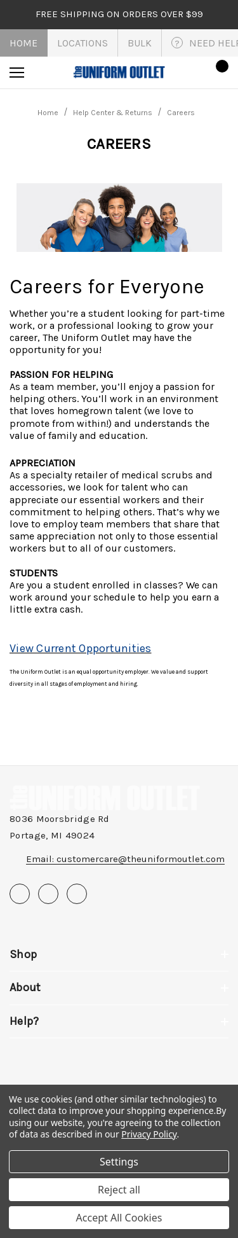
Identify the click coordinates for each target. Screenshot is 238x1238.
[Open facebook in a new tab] (20, 894)
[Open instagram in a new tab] (77, 894)
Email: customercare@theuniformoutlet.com (125, 859)
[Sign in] (182, 72)
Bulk (140, 43)
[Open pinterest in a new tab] (48, 894)
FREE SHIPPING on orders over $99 (119, 14)
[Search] (51, 72)
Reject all (119, 1190)
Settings (119, 1162)
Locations (82, 43)
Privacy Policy (148, 1134)
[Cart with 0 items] (218, 72)
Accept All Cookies (119, 1218)
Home (23, 43)
